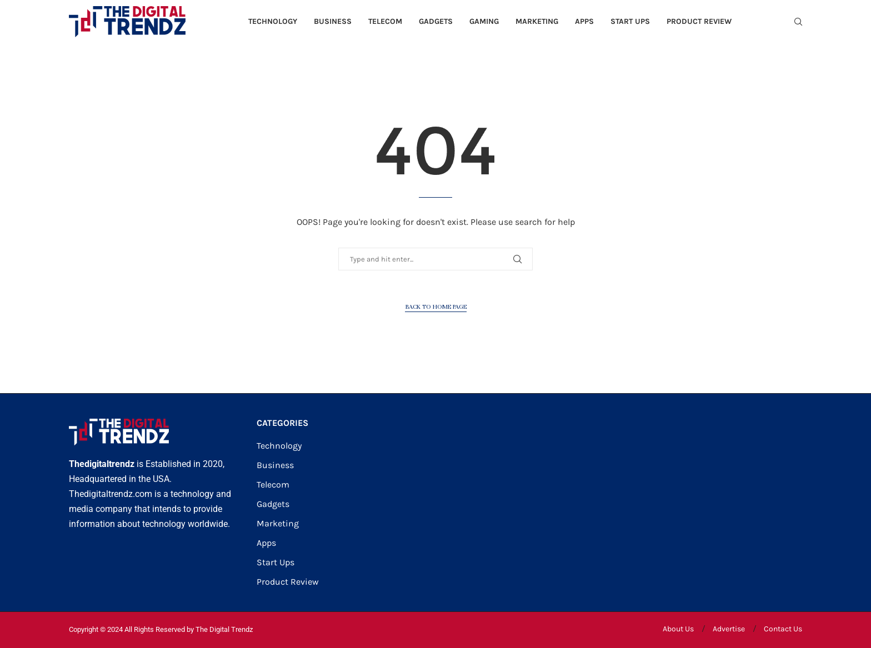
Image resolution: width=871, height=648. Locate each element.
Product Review (699, 21)
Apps (584, 21)
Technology (272, 21)
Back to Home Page (436, 306)
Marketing (536, 21)
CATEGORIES (282, 423)
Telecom (385, 21)
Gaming (484, 21)
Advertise (729, 629)
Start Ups (630, 21)
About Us (678, 629)
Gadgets (436, 21)
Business (333, 21)
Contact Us (783, 629)
